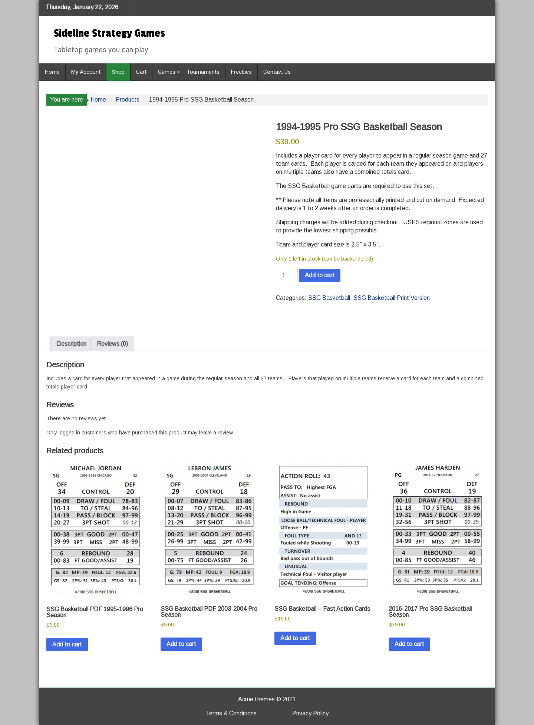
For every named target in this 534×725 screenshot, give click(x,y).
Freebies (241, 72)
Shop (118, 72)
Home (52, 72)
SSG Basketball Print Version (391, 298)
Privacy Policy (310, 713)
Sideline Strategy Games (109, 33)
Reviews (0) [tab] (112, 344)
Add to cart (319, 275)
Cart (141, 72)
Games (166, 72)
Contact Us (277, 72)
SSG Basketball (329, 298)
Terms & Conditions (231, 713)
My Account (85, 72)
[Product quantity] (286, 275)
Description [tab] (71, 344)
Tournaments (203, 72)
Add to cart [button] (67, 644)
